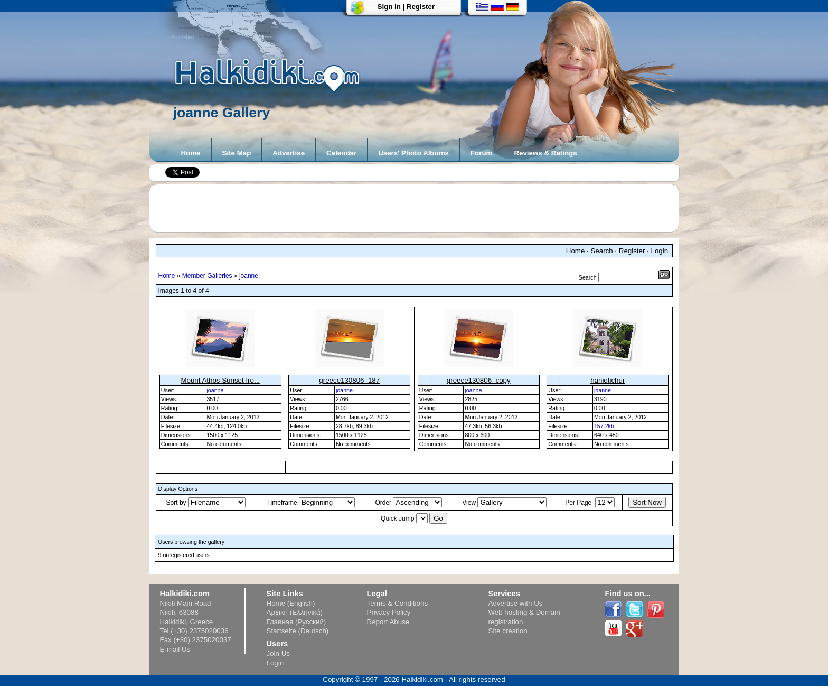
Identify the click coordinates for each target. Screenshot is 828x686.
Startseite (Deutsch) (298, 631)
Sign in (389, 7)
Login (660, 251)
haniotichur (607, 380)
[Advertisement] (419, 208)
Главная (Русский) (296, 622)
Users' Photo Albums (413, 153)
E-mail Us (175, 649)
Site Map (236, 153)
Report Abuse (388, 622)
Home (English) (291, 603)
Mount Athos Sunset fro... (220, 380)
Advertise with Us (515, 603)
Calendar (341, 153)
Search (601, 251)
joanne (248, 276)
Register (421, 7)
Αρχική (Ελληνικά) (295, 612)
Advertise (288, 153)
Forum (481, 153)
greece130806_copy (479, 380)
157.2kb (604, 426)
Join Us (278, 653)
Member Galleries (207, 276)
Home (191, 153)
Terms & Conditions (397, 603)
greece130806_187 (349, 380)
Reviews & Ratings (545, 153)
